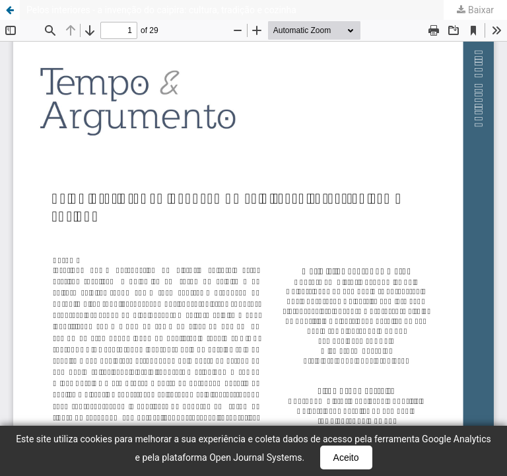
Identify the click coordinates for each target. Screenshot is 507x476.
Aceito (346, 457)
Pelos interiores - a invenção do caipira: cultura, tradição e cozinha (161, 10)
